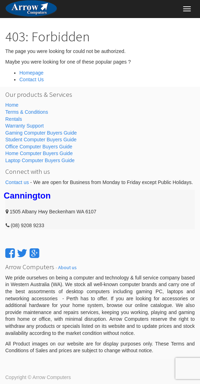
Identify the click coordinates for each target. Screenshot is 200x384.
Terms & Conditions (26, 112)
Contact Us (31, 79)
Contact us (17, 182)
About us (67, 267)
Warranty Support (24, 126)
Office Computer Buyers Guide (38, 146)
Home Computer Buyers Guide (39, 153)
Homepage (31, 73)
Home (11, 105)
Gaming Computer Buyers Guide (41, 133)
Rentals (13, 119)
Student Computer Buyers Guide (40, 139)
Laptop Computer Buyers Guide (40, 160)
